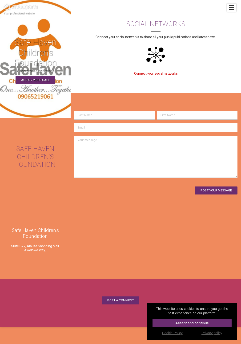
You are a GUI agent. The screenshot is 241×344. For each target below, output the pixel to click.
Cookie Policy (172, 333)
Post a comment (120, 300)
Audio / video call (35, 80)
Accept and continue (192, 323)
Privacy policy (211, 333)
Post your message (216, 190)
